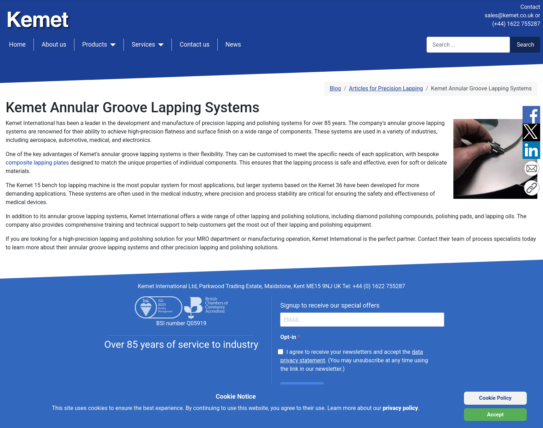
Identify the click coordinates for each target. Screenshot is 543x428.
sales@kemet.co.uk (508, 15)
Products (94, 44)
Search (525, 44)
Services (143, 44)
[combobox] (468, 45)
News (233, 44)
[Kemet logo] (40, 13)
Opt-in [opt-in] (288, 337)
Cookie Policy (495, 398)
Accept (495, 414)
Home (17, 44)
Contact (530, 7)
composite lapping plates (37, 162)
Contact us (195, 44)
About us (54, 44)
